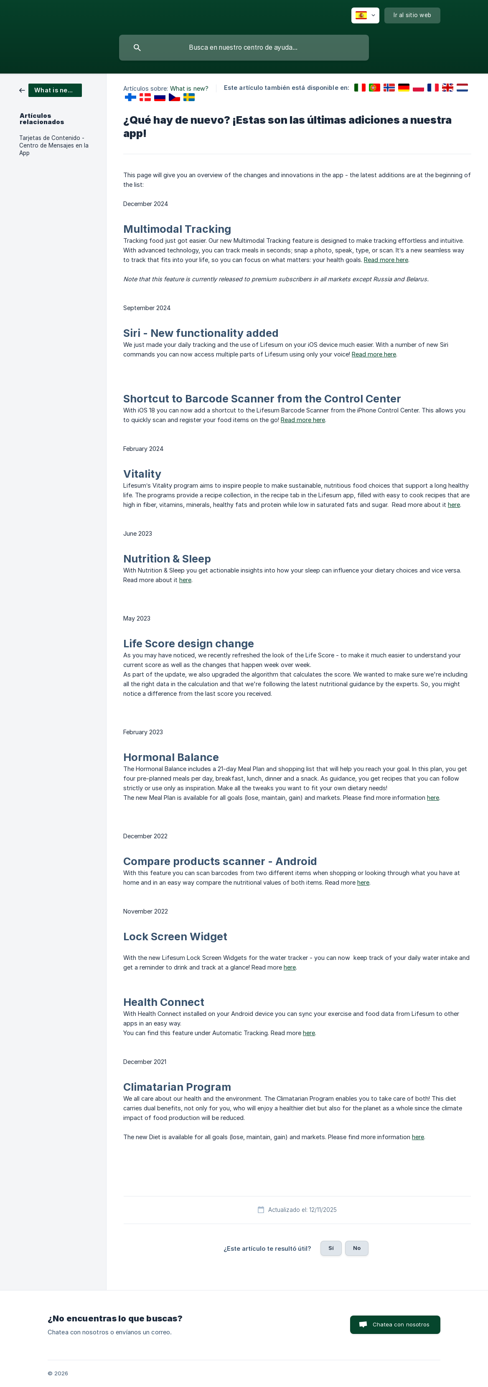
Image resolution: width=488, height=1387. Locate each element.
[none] (365, 15)
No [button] (357, 1247)
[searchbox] (244, 48)
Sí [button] (331, 1247)
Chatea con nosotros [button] (401, 1324)
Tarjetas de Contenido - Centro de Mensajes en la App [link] (54, 145)
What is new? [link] (189, 88)
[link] (50, 90)
